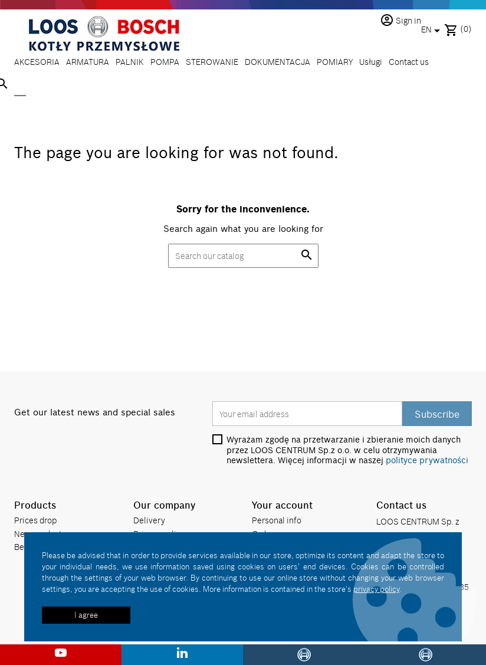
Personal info (276, 520)
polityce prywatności (427, 460)
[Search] (20, 85)
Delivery (149, 520)
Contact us (409, 62)
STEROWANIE (212, 62)
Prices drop (35, 520)
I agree (86, 615)
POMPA (164, 62)
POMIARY (335, 62)
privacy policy (376, 589)
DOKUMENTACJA (277, 62)
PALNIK (130, 62)
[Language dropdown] (432, 30)
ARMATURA (87, 62)
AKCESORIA (37, 62)
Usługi (370, 62)
